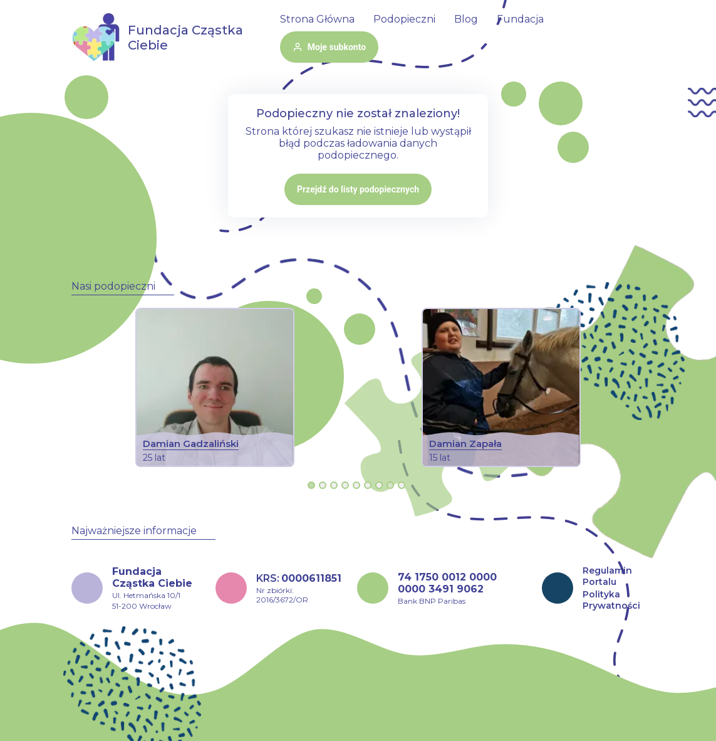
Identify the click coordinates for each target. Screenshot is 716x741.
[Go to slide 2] (322, 485)
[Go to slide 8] (390, 485)
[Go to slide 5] (356, 485)
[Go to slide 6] (367, 485)
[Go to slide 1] (311, 485)
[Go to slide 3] (334, 485)
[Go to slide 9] (401, 485)
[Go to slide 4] (345, 485)
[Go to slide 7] (379, 485)
